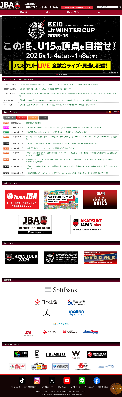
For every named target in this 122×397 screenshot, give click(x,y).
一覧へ (116, 112)
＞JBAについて (14, 387)
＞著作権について (46, 387)
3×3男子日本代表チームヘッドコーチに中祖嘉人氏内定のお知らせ (50, 148)
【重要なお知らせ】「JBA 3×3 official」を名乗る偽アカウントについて (45, 89)
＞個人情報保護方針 (30, 387)
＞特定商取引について (105, 387)
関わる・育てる (73, 12)
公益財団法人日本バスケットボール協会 (10, 5)
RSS (108, 112)
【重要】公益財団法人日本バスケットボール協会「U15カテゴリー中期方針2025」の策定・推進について (57, 105)
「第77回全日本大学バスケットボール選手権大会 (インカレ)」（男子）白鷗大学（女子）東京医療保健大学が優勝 (67, 173)
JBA (98, 12)
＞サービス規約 (88, 387)
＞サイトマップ (74, 387)
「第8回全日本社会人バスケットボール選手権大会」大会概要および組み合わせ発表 (56, 132)
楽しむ (48, 12)
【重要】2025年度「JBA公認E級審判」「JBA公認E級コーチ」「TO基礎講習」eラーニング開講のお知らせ (58, 100)
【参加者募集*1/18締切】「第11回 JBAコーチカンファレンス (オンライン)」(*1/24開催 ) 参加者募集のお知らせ (59, 84)
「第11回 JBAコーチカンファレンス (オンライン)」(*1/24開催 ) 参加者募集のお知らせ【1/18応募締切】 (64, 127)
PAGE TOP (116, 389)
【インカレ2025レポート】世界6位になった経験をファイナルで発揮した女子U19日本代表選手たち (62, 144)
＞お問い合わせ (60, 387)
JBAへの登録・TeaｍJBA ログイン (77, 7)
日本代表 (23, 12)
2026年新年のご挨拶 (33, 123)
